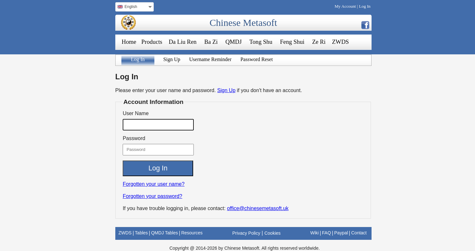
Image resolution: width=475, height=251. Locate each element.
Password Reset (257, 59)
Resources (192, 232)
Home (129, 41)
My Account (345, 6)
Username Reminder (210, 59)
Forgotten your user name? (153, 184)
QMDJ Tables (164, 232)
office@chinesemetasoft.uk (258, 208)
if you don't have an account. (269, 90)
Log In (365, 6)
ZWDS (340, 41)
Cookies (272, 233)
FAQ (326, 232)
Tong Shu (260, 41)
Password (134, 138)
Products (151, 41)
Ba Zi (211, 41)
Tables (141, 232)
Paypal (341, 232)
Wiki (314, 232)
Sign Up (171, 59)
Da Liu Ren (183, 41)
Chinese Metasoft (243, 22)
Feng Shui (292, 41)
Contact (358, 232)
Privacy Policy (246, 233)
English (133, 7)
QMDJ (233, 41)
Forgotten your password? (152, 196)
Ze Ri (318, 41)
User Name (136, 113)
